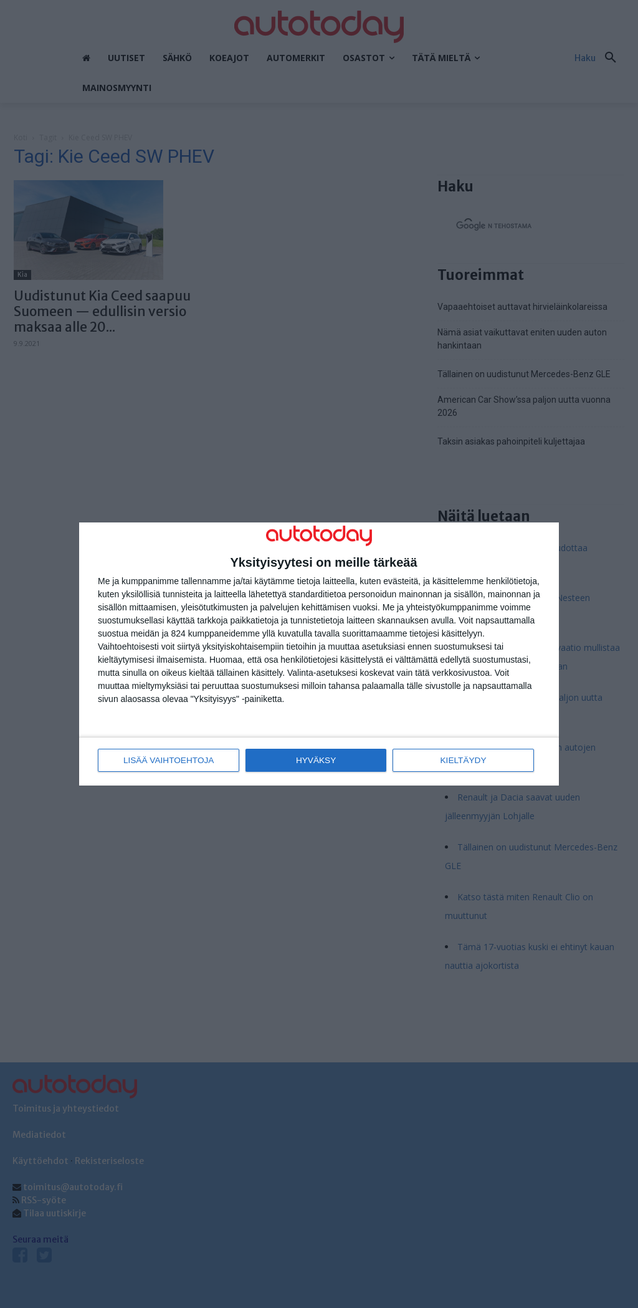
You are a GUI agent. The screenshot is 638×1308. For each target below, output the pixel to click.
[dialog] (319, 654)
